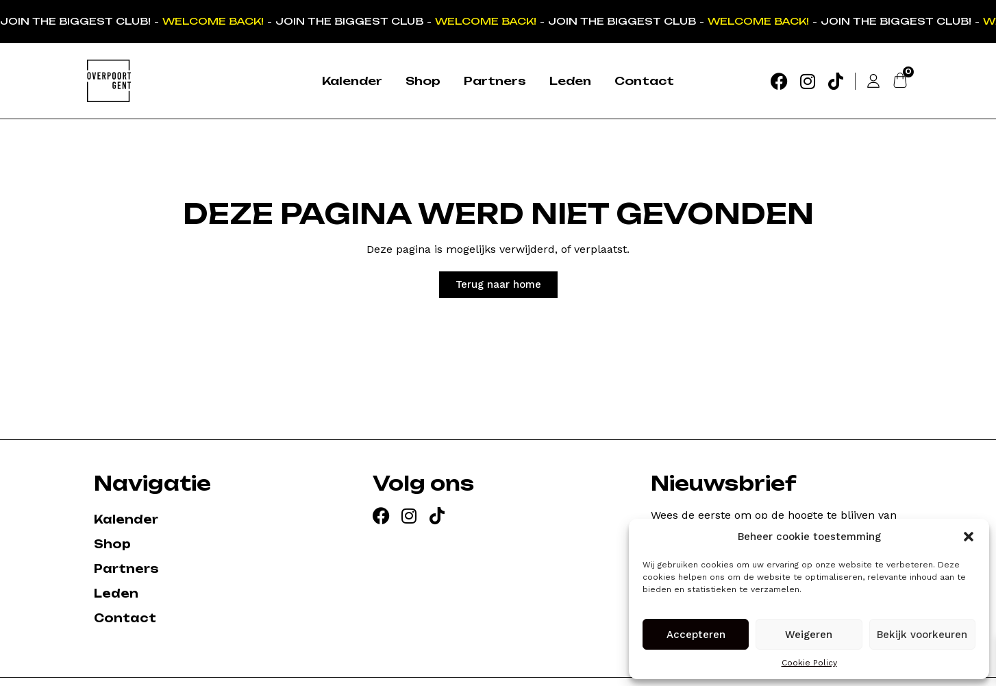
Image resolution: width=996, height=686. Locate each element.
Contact (644, 81)
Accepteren (696, 634)
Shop (423, 81)
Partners (495, 81)
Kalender (352, 81)
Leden (570, 81)
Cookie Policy (809, 662)
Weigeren (808, 634)
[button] (968, 536)
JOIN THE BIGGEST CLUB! (76, 21)
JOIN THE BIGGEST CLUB (351, 21)
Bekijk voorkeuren (922, 634)
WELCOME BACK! (214, 21)
